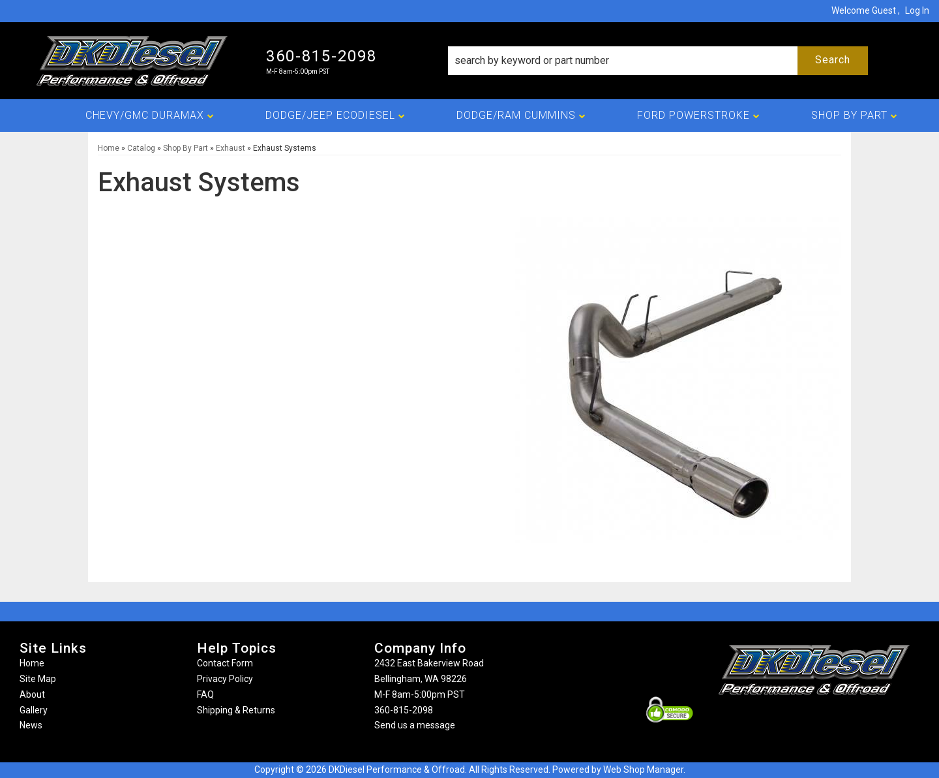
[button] (658, 60)
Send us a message (414, 725)
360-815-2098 (403, 710)
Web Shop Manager (643, 769)
